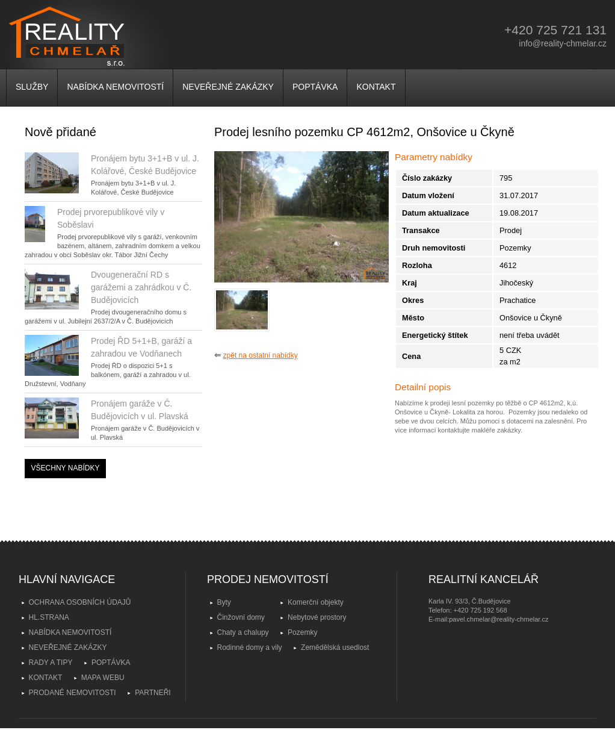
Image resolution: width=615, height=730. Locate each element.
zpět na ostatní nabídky (260, 355)
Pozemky (302, 632)
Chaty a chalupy (243, 632)
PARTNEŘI (153, 692)
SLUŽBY (32, 87)
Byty (224, 602)
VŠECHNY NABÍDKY (65, 468)
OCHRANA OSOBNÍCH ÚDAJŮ (80, 602)
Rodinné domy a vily (249, 647)
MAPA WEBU (103, 677)
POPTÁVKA (315, 87)
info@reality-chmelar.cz (563, 43)
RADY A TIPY (51, 662)
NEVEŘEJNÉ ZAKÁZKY (228, 87)
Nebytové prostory (317, 617)
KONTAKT (375, 87)
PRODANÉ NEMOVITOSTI (72, 692)
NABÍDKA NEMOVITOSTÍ (115, 87)
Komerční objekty (316, 602)
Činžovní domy (241, 617)
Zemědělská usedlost (335, 647)
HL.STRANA (49, 617)
